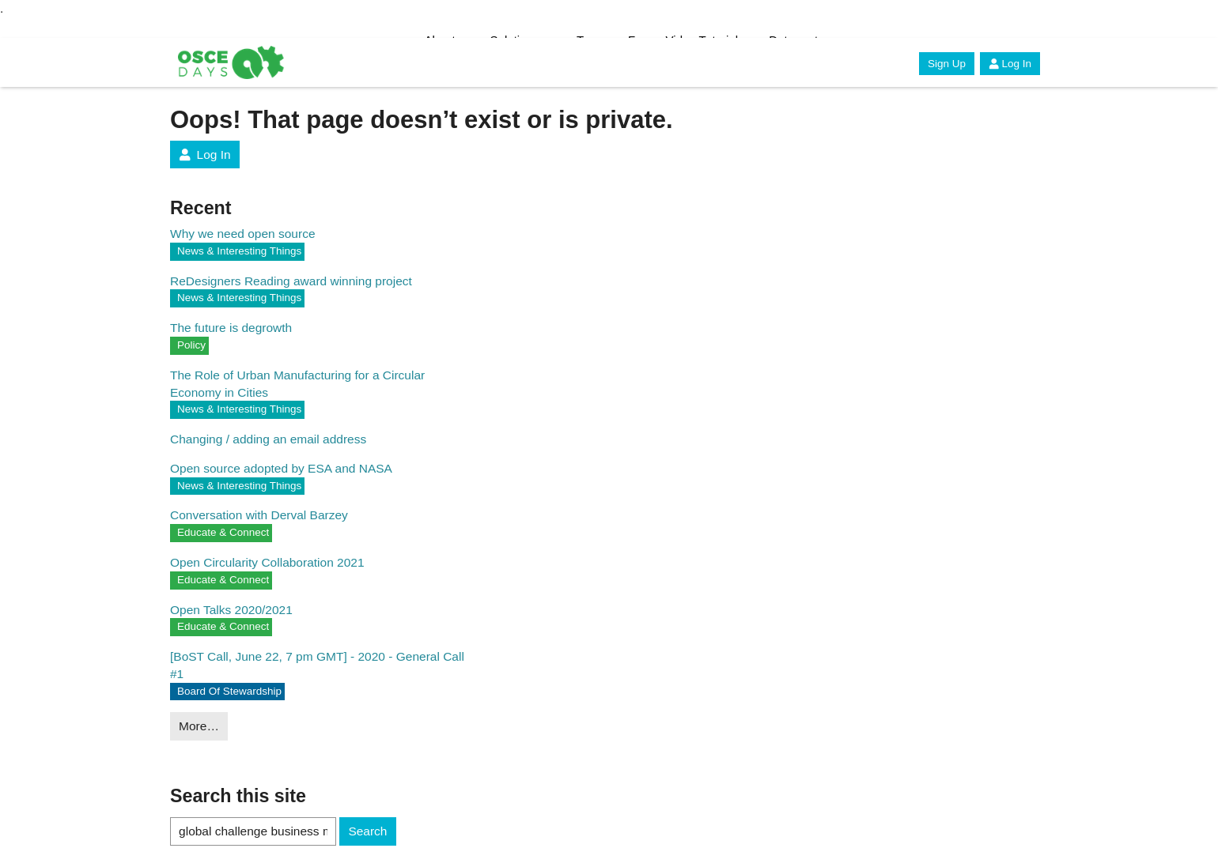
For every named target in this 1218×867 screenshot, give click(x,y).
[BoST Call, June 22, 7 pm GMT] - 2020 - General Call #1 (317, 665)
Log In (1010, 64)
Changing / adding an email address (268, 439)
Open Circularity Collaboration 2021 (267, 562)
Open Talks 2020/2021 (231, 609)
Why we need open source (243, 233)
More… (199, 726)
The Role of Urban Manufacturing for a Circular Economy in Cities (297, 383)
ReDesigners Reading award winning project (291, 281)
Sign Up (947, 64)
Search (367, 831)
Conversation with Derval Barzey (259, 515)
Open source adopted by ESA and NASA (281, 468)
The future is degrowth (231, 327)
